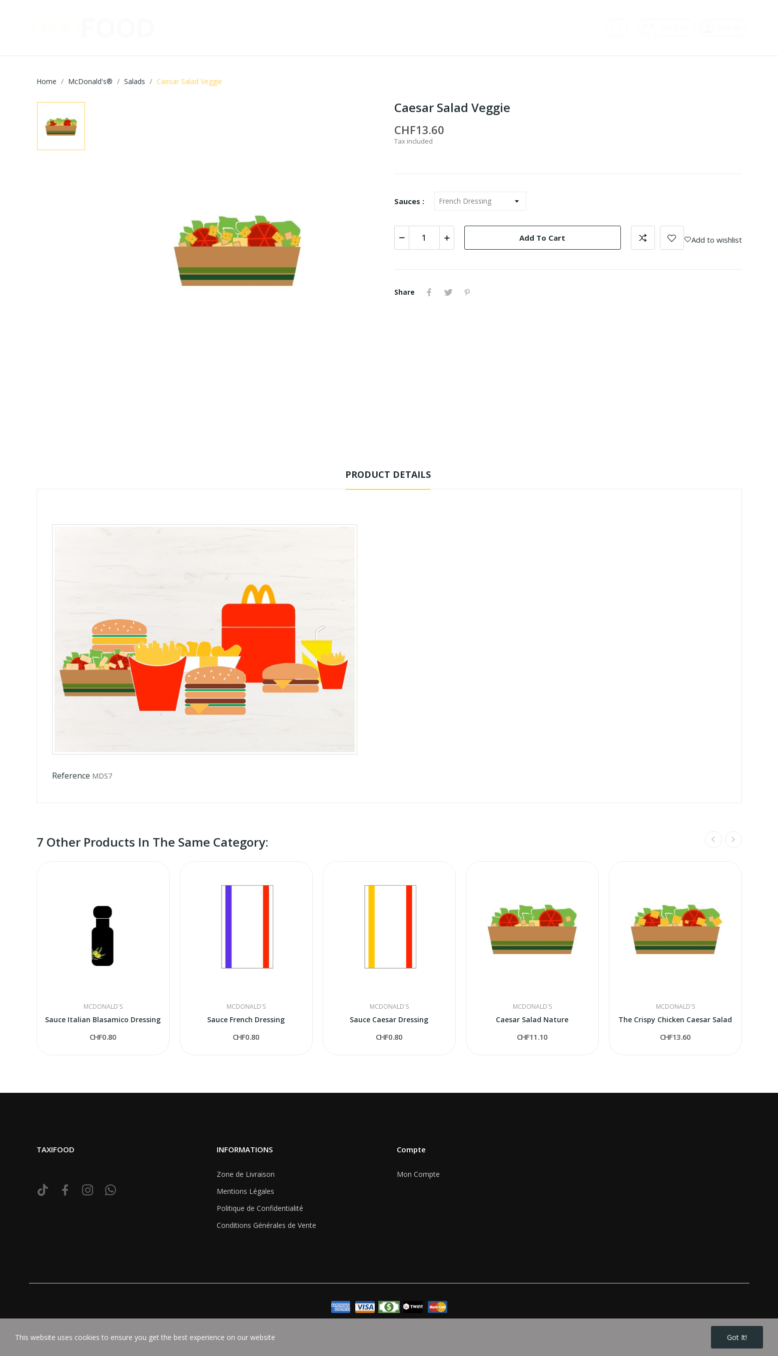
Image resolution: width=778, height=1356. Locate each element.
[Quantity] (424, 238)
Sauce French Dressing (246, 1019)
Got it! (737, 1337)
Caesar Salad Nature (532, 1019)
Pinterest (467, 292)
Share (429, 292)
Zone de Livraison (246, 1174)
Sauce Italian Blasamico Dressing (103, 1019)
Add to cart (542, 238)
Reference (71, 775)
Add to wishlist (672, 238)
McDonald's (103, 1007)
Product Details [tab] (388, 474)
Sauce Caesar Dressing (389, 1019)
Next (733, 839)
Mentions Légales (245, 1191)
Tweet (448, 292)
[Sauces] (480, 201)
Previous (713, 839)
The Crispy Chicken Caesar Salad (675, 1019)
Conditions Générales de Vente (266, 1225)
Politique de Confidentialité (260, 1208)
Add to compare (643, 238)
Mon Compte (418, 1174)
